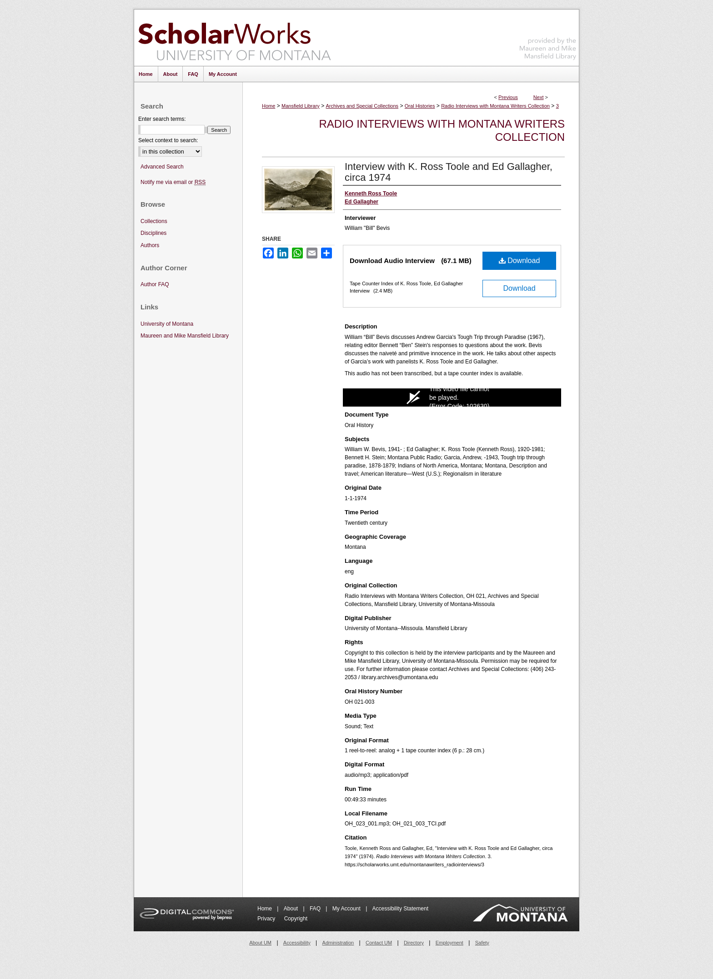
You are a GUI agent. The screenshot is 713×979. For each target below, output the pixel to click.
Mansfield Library (300, 106)
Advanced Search (162, 167)
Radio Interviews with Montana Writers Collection (495, 106)
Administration (338, 942)
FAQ (316, 908)
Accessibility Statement (400, 908)
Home (268, 106)
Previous (508, 97)
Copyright (295, 918)
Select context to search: (168, 140)
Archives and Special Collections (362, 106)
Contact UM (379, 942)
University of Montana (167, 324)
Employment (449, 942)
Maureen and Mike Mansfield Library (548, 36)
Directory (414, 942)
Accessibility (297, 942)
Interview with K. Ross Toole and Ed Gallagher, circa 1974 (448, 172)
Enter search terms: (162, 119)
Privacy (267, 918)
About (292, 908)
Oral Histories (420, 106)
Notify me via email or (173, 182)
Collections (154, 221)
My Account (347, 908)
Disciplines (153, 233)
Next (538, 97)
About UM (260, 942)
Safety (482, 942)
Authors (150, 245)
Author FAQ (155, 284)
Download (519, 260)
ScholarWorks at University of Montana (234, 38)
